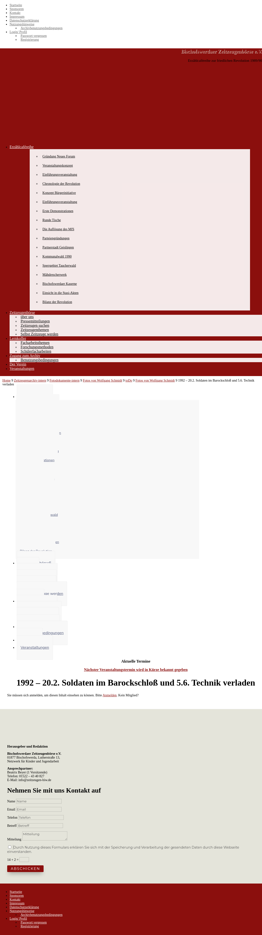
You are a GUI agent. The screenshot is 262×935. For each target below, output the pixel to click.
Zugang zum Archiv (25, 356)
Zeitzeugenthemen (35, 330)
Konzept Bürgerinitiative (59, 193)
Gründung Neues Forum (58, 156)
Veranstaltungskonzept (57, 165)
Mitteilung (14, 839)
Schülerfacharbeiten (36, 351)
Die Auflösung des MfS (58, 229)
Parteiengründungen (55, 238)
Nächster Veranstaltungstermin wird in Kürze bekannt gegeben (136, 670)
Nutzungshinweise (22, 24)
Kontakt (15, 13)
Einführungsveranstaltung (59, 174)
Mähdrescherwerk (54, 274)
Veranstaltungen (22, 368)
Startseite (16, 5)
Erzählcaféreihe (22, 147)
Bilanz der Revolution (57, 302)
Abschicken (25, 868)
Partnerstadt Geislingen (58, 247)
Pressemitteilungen (35, 321)
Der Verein (18, 364)
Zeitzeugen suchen (35, 325)
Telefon (12, 817)
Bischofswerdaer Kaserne (59, 284)
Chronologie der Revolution (61, 184)
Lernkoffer (18, 338)
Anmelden (110, 695)
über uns (27, 317)
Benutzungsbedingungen (39, 360)
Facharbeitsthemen (35, 343)
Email (11, 809)
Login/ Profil (18, 32)
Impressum (17, 16)
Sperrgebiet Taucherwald (59, 265)
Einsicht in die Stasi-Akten (60, 293)
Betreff (12, 826)
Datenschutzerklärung (24, 20)
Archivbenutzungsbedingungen (42, 28)
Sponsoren (17, 9)
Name (11, 801)
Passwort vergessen (34, 36)
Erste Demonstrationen (57, 211)
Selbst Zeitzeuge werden (39, 334)
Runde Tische (51, 220)
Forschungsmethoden (37, 347)
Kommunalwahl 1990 (57, 256)
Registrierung (30, 39)
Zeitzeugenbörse (22, 312)
